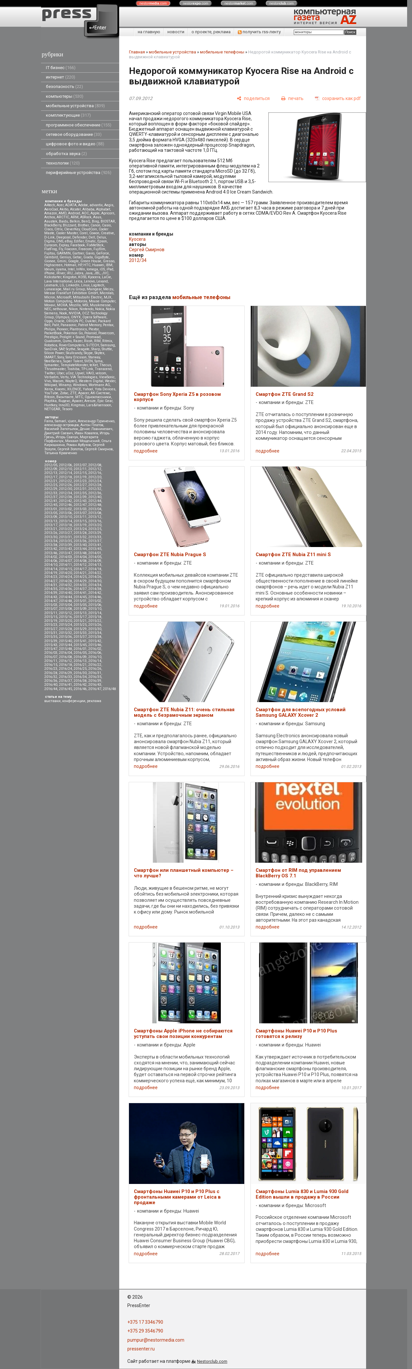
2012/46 (65, 505)
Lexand (102, 281)
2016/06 (94, 653)
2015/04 (65, 605)
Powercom (106, 333)
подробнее (146, 451)
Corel (83, 233)
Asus (97, 217)
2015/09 (80, 609)
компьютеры (64, 96)
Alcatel (75, 209)
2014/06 (50, 561)
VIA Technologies (83, 377)
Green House (90, 261)
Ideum (49, 269)
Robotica (50, 345)
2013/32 (80, 537)
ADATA (71, 205)
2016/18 (65, 665)
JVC (105, 273)
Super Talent (73, 361)
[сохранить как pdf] (338, 98)
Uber (60, 373)
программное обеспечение (78, 124)
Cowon (94, 233)
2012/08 (94, 465)
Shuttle (107, 349)
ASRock (86, 217)
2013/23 (65, 529)
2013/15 (80, 521)
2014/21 (80, 573)
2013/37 (94, 541)
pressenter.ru (141, 1348)
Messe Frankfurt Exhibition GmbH (71, 293)
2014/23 (50, 577)
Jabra (78, 273)
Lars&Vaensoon (98, 405)
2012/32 (94, 489)
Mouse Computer (102, 301)
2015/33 (80, 633)
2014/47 (50, 601)
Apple (95, 213)
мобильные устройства (75, 105)
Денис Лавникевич (96, 429)
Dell (92, 237)
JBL (97, 273)
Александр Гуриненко (96, 421)
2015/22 (94, 621)
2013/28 (80, 533)
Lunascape (53, 289)
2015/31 (50, 633)
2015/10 (94, 609)
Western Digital (91, 381)
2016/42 (80, 685)
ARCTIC (63, 217)
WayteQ (71, 381)
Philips (49, 329)
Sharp (95, 349)
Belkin (75, 221)
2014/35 (50, 589)
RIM (97, 341)
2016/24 (65, 669)
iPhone (49, 273)
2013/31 (65, 537)
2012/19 (80, 477)
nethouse (60, 309)
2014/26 (94, 577)
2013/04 (94, 509)
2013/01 (50, 509)
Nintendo (86, 309)
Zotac (64, 393)
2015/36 (65, 637)
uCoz (70, 373)
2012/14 (65, 473)
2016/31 (94, 673)
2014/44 (65, 597)
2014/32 (65, 585)
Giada (88, 257)
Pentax (108, 325)
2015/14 (94, 613)
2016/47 (94, 689)
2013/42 (50, 549)
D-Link (49, 237)
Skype (88, 353)
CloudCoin (89, 229)
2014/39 (50, 593)
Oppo (48, 321)
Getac (77, 257)
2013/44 (80, 549)
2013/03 (80, 509)
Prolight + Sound (72, 337)
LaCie (106, 277)
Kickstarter (52, 277)
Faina (48, 421)
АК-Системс (100, 393)
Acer (60, 205)
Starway (94, 357)
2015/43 (50, 645)
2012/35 (80, 493)
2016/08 (65, 657)
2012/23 (80, 481)
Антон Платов (91, 425)
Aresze (90, 401)
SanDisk (50, 349)
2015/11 (50, 613)
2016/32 (50, 677)
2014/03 (65, 557)
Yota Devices (105, 389)
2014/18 (94, 569)
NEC (47, 309)
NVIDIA (74, 313)
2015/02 (94, 601)
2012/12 (94, 469)
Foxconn (70, 249)
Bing (95, 221)
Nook (63, 313)
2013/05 (50, 513)
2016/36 (50, 681)
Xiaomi (60, 389)
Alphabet (103, 209)
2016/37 (65, 681)
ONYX (76, 317)
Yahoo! (88, 389)
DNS (59, 241)
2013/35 (65, 541)
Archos (49, 217)
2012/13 (50, 473)
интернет (60, 77)
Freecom (85, 249)
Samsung (108, 345)
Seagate (83, 349)
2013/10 (65, 517)
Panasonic (69, 325)
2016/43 (94, 685)
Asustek (50, 221)
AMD (62, 213)
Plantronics (78, 329)
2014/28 (65, 581)
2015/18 (94, 617)
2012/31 (80, 489)
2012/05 (50, 465)
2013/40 (80, 545)
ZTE (73, 393)
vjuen (72, 421)
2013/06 (65, 513)
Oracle (59, 321)
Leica (78, 281)
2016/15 (50, 665)
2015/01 (80, 601)
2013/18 (65, 525)
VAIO (90, 373)
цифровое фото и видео (75, 143)
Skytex (99, 353)
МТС (79, 397)
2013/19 (80, 525)
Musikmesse (100, 305)
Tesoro (67, 409)
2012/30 (65, 489)
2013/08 (94, 513)
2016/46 (80, 689)
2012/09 (50, 469)
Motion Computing (58, 301)
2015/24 (65, 625)
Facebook (77, 245)
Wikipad (50, 385)
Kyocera (94, 277)
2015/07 (50, 609)
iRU (70, 273)
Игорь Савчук (67, 437)
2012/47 (80, 505)
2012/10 (65, 469)
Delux (101, 237)
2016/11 (50, 661)
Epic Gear (104, 401)
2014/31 (50, 585)
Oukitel (90, 321)
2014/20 (65, 573)
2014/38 (94, 589)
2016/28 (50, 673)
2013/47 (65, 553)
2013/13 (50, 521)
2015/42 (94, 641)
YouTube (51, 393)
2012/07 (80, 465)
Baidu (63, 221)
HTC (87, 265)
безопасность (64, 86)
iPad (110, 269)
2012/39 (80, 497)
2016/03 (50, 653)
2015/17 (80, 617)
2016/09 (80, 657)
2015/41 (80, 641)
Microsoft (64, 297)
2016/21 (80, 665)
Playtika (50, 401)
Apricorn (107, 213)
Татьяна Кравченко (60, 453)
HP (80, 265)
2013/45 (94, 549)
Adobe (83, 205)
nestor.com (153, 3)
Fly (61, 249)
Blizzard (69, 225)
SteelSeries (53, 361)
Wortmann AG (99, 385)
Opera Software (94, 317)
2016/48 (109, 689)
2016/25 (80, 669)
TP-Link (87, 369)
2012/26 (65, 485)
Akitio (64, 209)
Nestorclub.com (212, 1361)
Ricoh (88, 341)
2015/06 (94, 605)
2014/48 (65, 601)
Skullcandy (74, 353)
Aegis (108, 205)
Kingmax (78, 405)
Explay (64, 245)
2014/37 (80, 589)
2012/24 (94, 481)
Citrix (58, 229)
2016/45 (65, 689)
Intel (71, 269)
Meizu (108, 289)
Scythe (71, 349)
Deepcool (63, 237)
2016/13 (80, 661)
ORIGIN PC (74, 321)
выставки (52, 701)
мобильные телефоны (222, 52)
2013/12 (94, 517)
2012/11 (80, 469)
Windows (80, 385)
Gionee (49, 261)
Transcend (103, 369)
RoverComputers (72, 345)
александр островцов (61, 425)
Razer (77, 341)
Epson (102, 241)
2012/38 (65, 497)
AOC (85, 213)
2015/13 (80, 613)
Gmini (61, 261)
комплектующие (68, 115)
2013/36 (80, 541)
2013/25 (94, 529)
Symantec (51, 365)
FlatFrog (50, 249)
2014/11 (65, 565)
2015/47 (50, 649)
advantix (96, 205)
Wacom (58, 381)
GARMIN (64, 253)
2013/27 (65, 533)
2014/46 (94, 597)
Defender (79, 237)
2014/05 (94, 557)
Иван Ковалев (86, 433)
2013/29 (94, 533)
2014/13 (94, 565)
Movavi (49, 305)
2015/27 (50, 629)
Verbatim (51, 377)
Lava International (58, 281)
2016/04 (65, 653)
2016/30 (80, 673)
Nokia (99, 309)
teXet (94, 365)
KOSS (82, 277)
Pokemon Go (73, 333)
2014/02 (50, 557)
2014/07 (65, 561)
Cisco (48, 229)
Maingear (94, 289)
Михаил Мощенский (82, 441)
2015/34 (94, 633)
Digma (49, 241)
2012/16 (94, 473)
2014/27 (50, 581)
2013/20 (94, 525)
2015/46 (94, 645)
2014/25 (80, 577)
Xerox (48, 389)
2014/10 (50, 565)
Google (73, 261)
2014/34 (94, 585)
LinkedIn (72, 285)
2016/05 (80, 653)
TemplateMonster (74, 365)
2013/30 (50, 537)
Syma (98, 361)
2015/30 (94, 629)
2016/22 (94, 665)
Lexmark (51, 285)
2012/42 (65, 501)
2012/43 (80, 501)
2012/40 (94, 497)
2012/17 (50, 477)
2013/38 (50, 545)
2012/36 (94, 493)
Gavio (90, 253)
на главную (149, 31)
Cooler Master (67, 233)
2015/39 (50, 641)
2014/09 (94, 561)
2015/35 (50, 637)
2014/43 (50, 597)
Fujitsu (49, 253)
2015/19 (50, 621)
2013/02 (65, 509)
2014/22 (94, 573)
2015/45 (80, 645)
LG (62, 285)
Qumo (67, 341)
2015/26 (94, 625)
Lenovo (89, 281)
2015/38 (94, 637)
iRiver (60, 273)
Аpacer (83, 393)
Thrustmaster (54, 369)
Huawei (98, 265)
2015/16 (65, 617)
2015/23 (50, 625)
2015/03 (50, 605)
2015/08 (65, 609)
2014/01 (94, 553)
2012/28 (94, 485)
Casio (106, 225)
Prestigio (51, 337)
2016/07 (50, 657)
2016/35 (94, 677)
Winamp (65, 385)
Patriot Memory (89, 325)
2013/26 (50, 533)
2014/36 (65, 589)
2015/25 (80, 625)
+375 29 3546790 (145, 1330)
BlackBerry (52, 225)
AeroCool (51, 209)
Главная (137, 52)
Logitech (97, 285)
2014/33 (80, 585)
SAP (61, 349)
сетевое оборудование (74, 134)
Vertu (64, 377)
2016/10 (94, 657)
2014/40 (65, 593)
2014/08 (80, 561)
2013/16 (94, 521)
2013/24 (80, 529)
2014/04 (80, 557)
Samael (60, 421)
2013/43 (65, 549)
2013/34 (50, 541)
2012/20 (94, 477)
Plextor (94, 329)
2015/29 (80, 629)
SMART (50, 357)
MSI (85, 305)
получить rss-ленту (259, 31)
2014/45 (80, 597)
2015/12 (65, 613)
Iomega (92, 269)
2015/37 (80, 637)
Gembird (51, 257)
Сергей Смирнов (99, 449)
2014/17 (80, 569)
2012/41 (50, 501)
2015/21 (80, 621)
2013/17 (50, 525)
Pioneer (62, 329)
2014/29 (80, 581)
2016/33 (65, 677)
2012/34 (65, 493)
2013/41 (94, 545)
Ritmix (107, 341)
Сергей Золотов (70, 449)
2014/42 (94, 593)
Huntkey (50, 405)
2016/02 (94, 649)
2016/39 (94, 681)
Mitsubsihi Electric (87, 297)
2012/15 (80, 473)
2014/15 (65, 569)
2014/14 (50, 569)
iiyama (61, 269)
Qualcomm (52, 341)
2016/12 (65, 661)
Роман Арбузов (78, 445)
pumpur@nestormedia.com (155, 1340)
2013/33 (94, 537)
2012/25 (50, 485)
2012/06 (65, 465)
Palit (55, 325)
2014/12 (80, 565)
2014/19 (50, 573)
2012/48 (94, 505)
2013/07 (80, 513)
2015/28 (65, 629)
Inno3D (64, 405)
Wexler (110, 381)
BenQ (85, 221)
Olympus (62, 317)
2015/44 (65, 645)
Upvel (79, 373)
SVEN (88, 361)
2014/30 (94, 581)
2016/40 (50, 685)
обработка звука (66, 153)
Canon (95, 225)
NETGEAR (52, 409)
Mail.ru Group (74, 289)
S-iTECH (92, 345)
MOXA (62, 305)
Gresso (108, 261)
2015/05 (80, 605)
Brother (83, 225)
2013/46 (50, 553)
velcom (100, 373)
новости (175, 31)
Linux (85, 285)
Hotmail (70, 265)
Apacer (77, 401)
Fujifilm (99, 249)
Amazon (50, 213)
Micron (49, 297)
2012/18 (65, 477)
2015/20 (65, 621)
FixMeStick (95, 245)
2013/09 (50, 517)
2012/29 (50, 489)
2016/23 (50, 669)
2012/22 (65, 481)
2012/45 (50, 505)
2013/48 (80, 553)
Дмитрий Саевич (58, 433)
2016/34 (80, 677)
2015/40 (65, 641)
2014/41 (80, 593)
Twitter (49, 373)
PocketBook (53, 333)
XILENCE (74, 389)
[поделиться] (253, 98)
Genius (65, 257)
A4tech (49, 205)
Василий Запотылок (61, 429)
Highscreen (53, 265)
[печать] (292, 98)
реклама (94, 701)
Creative (107, 233)
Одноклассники (98, 397)
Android (74, 213)
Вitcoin (49, 397)
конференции (73, 701)
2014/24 (65, 577)
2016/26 (94, 669)
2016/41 (65, 685)
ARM (74, 217)
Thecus (105, 365)
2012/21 (50, 481)
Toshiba (73, 369)
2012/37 (50, 497)
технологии (63, 163)
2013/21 (50, 529)
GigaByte (101, 257)
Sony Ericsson (76, 357)
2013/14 (65, 521)
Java (88, 273)
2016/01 (80, 649)
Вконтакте (65, 397)
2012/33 (50, 493)
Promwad (93, 337)
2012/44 (94, 501)
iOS (102, 269)
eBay (68, 241)
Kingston (70, 277)
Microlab (106, 293)
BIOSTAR (108, 221)
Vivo (47, 381)
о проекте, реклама (211, 31)
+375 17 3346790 (145, 1322)
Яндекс (64, 401)
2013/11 (80, 517)
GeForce (102, 253)
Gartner (78, 253)
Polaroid (90, 333)
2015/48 (65, 649)
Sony (60, 357)
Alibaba (88, 209)
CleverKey (72, 229)
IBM (109, 265)
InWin (80, 269)
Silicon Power (54, 353)
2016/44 (50, 689)
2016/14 (94, 661)
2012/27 (80, 485)
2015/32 (65, 633)
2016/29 (65, 673)
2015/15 (50, 617)
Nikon (73, 309)
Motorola (80, 301)
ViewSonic (107, 377)
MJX (107, 297)
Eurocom (50, 245)
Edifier (79, 241)
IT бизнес (61, 67)
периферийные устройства (78, 172)
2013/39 (65, 545)
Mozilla (75, 305)
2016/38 (80, 681)
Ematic (90, 241)
